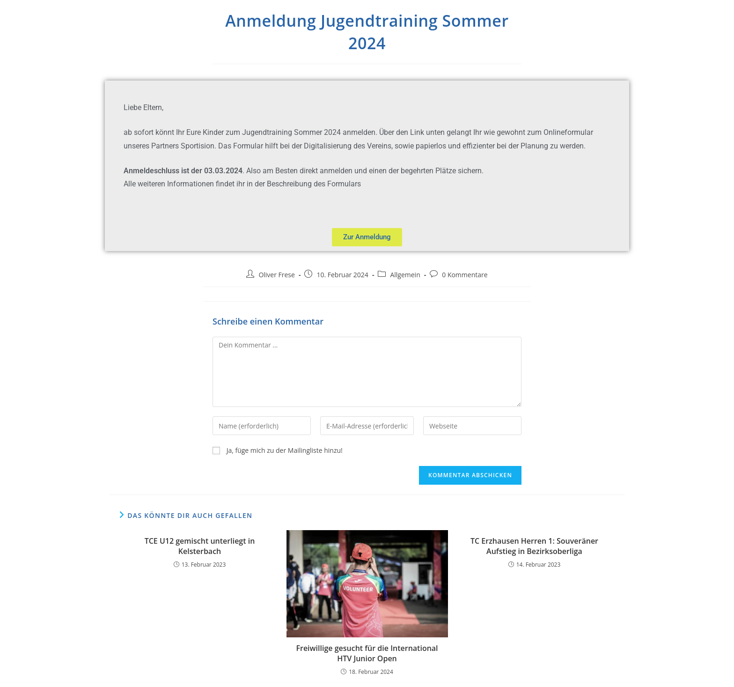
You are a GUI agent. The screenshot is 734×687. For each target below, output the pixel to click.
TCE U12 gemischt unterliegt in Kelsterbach (200, 546)
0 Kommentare (464, 274)
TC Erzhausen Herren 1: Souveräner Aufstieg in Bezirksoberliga (534, 546)
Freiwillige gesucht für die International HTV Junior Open (367, 653)
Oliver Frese (276, 274)
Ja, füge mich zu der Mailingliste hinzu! (278, 450)
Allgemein (405, 274)
